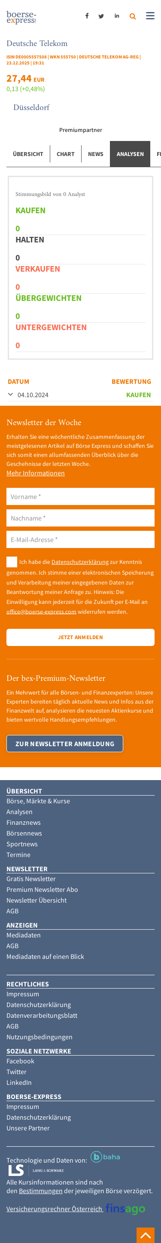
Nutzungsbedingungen (39, 1036)
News (95, 154)
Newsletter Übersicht (36, 900)
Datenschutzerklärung (80, 562)
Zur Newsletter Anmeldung (64, 743)
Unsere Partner (28, 1128)
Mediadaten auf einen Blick (45, 956)
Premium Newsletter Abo (42, 889)
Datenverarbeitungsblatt (41, 1015)
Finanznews (23, 822)
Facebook (20, 1060)
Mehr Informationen (35, 472)
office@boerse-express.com (41, 611)
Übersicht (28, 154)
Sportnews (22, 843)
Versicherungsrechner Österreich (75, 1208)
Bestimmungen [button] (41, 1190)
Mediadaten (23, 935)
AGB (12, 910)
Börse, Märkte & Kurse (38, 800)
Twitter (16, 1071)
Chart (66, 154)
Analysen (130, 154)
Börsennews (24, 833)
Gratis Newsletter (31, 878)
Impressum (22, 993)
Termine (18, 854)
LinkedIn (19, 1082)
